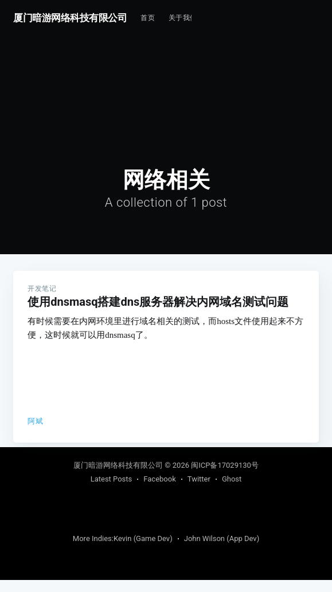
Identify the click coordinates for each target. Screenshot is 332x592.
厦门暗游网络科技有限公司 (70, 17)
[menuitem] (148, 18)
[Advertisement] (262, 70)
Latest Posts (111, 491)
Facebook (159, 491)
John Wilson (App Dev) (221, 550)
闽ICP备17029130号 (225, 477)
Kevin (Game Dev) (143, 550)
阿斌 (35, 421)
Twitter (199, 491)
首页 (147, 18)
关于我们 (183, 18)
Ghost (231, 491)
